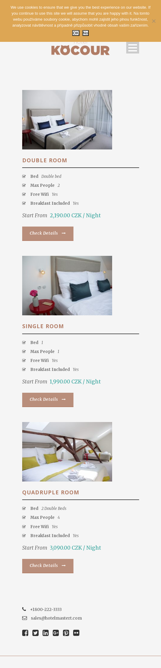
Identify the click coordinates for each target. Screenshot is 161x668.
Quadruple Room (50, 492)
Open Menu (132, 47)
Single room (43, 326)
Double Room (44, 160)
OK (76, 33)
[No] (154, 21)
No (85, 33)
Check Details (48, 233)
